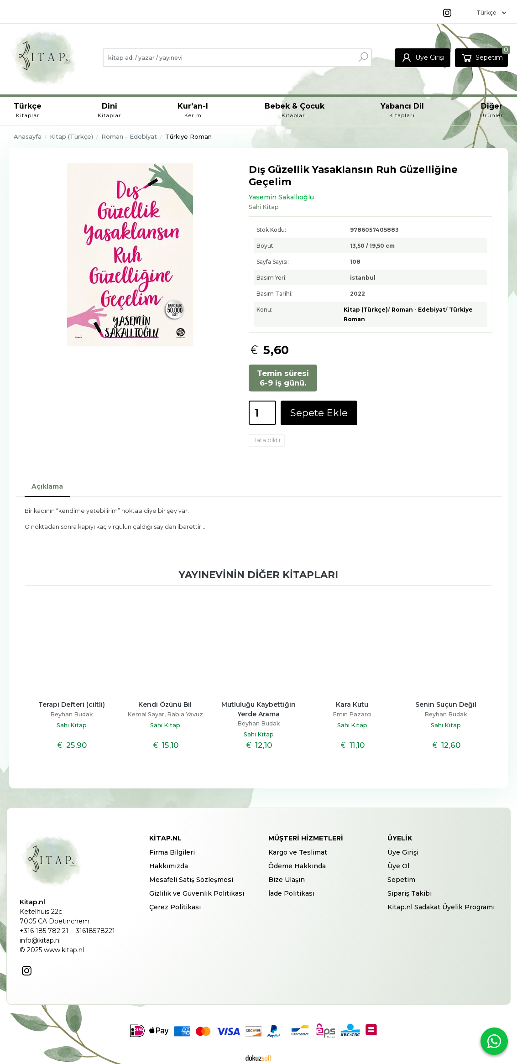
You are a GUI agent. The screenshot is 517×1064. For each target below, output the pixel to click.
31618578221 (95, 931)
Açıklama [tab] (47, 486)
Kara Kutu (352, 704)
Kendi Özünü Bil (165, 704)
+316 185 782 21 (44, 931)
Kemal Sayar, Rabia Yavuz (165, 714)
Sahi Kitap (72, 725)
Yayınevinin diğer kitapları (258, 574)
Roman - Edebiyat (418, 309)
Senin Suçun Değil (445, 704)
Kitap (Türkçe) (366, 309)
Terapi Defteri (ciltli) (71, 704)
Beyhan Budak (71, 714)
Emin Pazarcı (352, 714)
